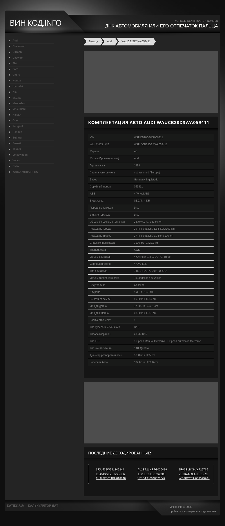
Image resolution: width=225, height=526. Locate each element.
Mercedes (19, 103)
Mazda (17, 97)
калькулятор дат (43, 505)
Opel (15, 120)
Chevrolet (19, 46)
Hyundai (18, 86)
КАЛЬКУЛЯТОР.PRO (25, 171)
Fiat (15, 63)
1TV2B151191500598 (151, 474)
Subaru (17, 137)
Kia (15, 92)
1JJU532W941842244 (110, 469)
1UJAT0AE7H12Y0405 (110, 474)
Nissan (17, 114)
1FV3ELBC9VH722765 (193, 469)
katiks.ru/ (15, 505)
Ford (15, 69)
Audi (15, 40)
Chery (16, 74)
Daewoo (18, 57)
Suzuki (17, 143)
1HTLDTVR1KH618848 (111, 478)
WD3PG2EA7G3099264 (194, 478)
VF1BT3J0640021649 (151, 478)
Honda (17, 80)
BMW (16, 166)
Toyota (17, 149)
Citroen (17, 52)
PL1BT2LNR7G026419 (152, 469)
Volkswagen (20, 154)
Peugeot (18, 126)
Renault (17, 131)
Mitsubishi (19, 109)
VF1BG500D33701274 (193, 474)
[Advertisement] (150, 82)
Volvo (16, 160)
